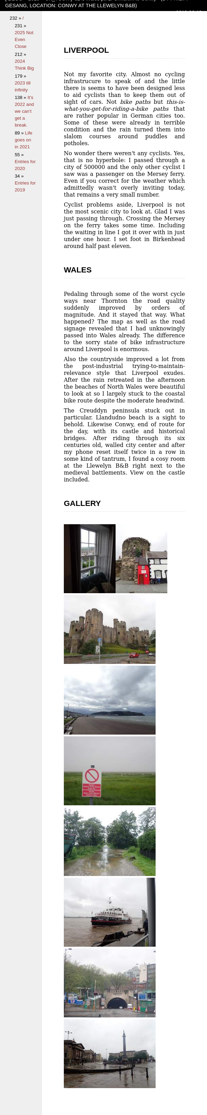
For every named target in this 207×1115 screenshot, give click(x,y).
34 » (19, 176)
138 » (21, 97)
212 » (20, 54)
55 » (19, 154)
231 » (20, 25)
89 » (20, 133)
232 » (16, 18)
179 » (20, 76)
